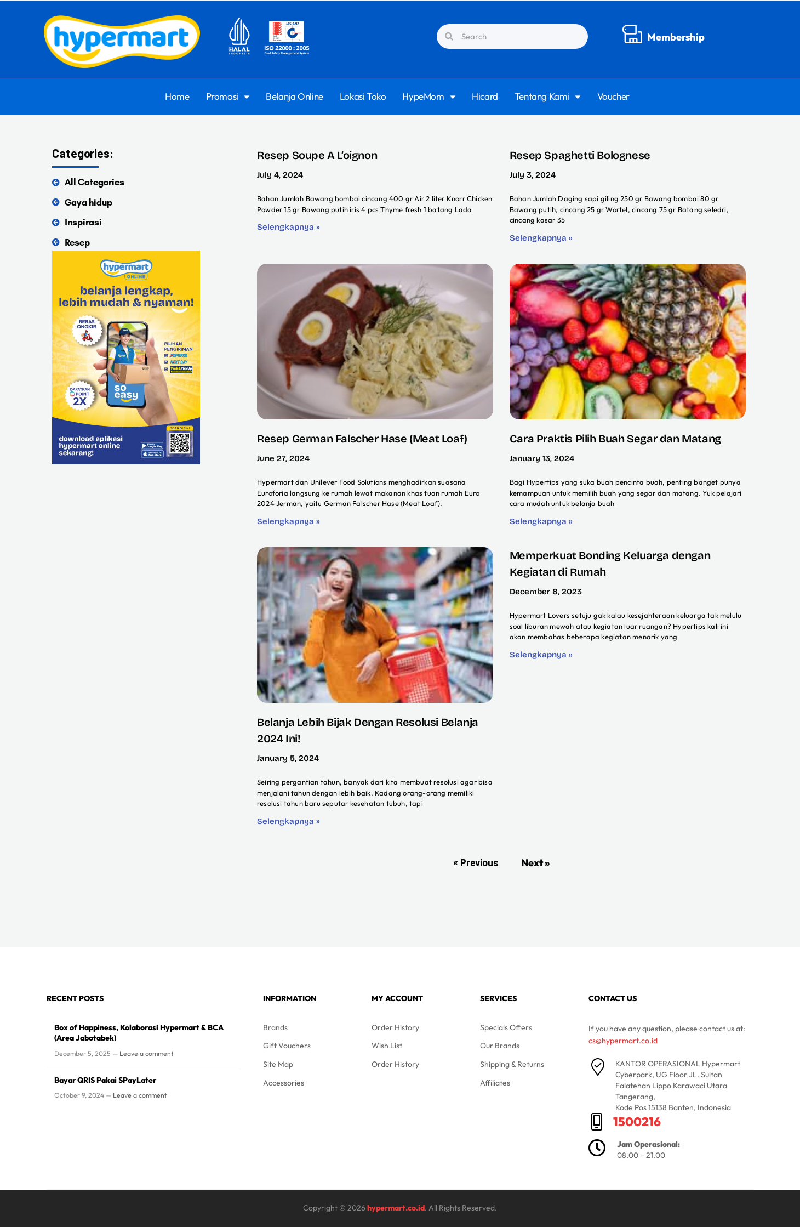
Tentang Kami (548, 97)
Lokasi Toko (363, 96)
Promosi (228, 97)
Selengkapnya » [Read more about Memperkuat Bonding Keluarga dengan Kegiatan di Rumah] (541, 655)
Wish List (387, 1045)
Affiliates (495, 1083)
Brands (275, 1027)
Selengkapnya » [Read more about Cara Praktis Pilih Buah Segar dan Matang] (541, 521)
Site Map (278, 1064)
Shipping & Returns (512, 1064)
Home (177, 96)
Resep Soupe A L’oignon (317, 155)
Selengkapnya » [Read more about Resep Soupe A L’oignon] (288, 227)
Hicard (485, 96)
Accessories (283, 1083)
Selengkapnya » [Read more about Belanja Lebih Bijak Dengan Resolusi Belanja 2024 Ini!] (288, 821)
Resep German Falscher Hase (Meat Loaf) (362, 438)
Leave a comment (146, 1053)
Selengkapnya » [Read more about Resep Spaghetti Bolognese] (541, 238)
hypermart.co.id (396, 1208)
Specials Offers (506, 1027)
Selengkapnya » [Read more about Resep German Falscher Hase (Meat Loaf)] (288, 521)
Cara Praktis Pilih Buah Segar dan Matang (615, 438)
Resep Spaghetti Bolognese (580, 155)
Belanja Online (294, 96)
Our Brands (499, 1045)
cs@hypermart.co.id (623, 1041)
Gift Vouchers (287, 1045)
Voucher (613, 96)
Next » (535, 862)
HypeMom (428, 97)
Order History (395, 1027)
